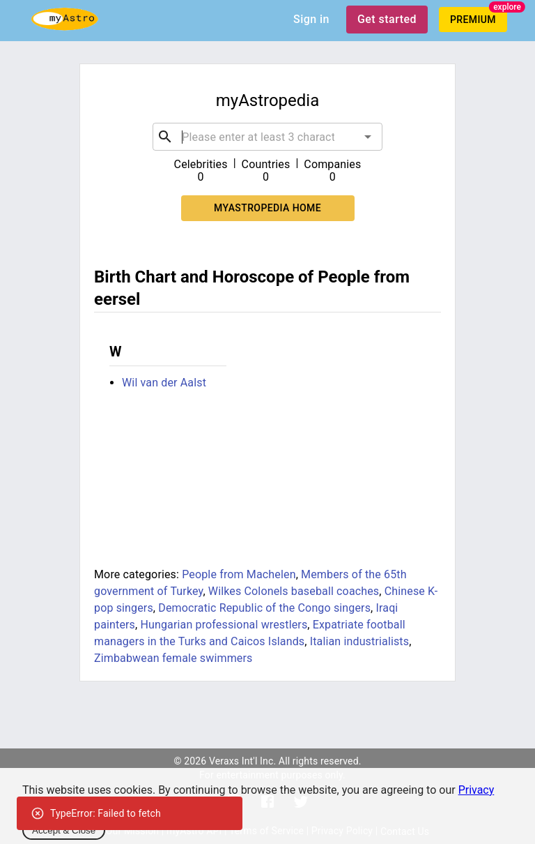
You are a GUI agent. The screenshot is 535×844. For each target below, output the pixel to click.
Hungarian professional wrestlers (223, 624)
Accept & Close (63, 830)
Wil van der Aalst (164, 382)
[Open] (368, 136)
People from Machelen (238, 574)
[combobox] (267, 137)
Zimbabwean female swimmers (173, 658)
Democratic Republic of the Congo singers (264, 608)
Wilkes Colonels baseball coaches (293, 591)
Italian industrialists (360, 641)
